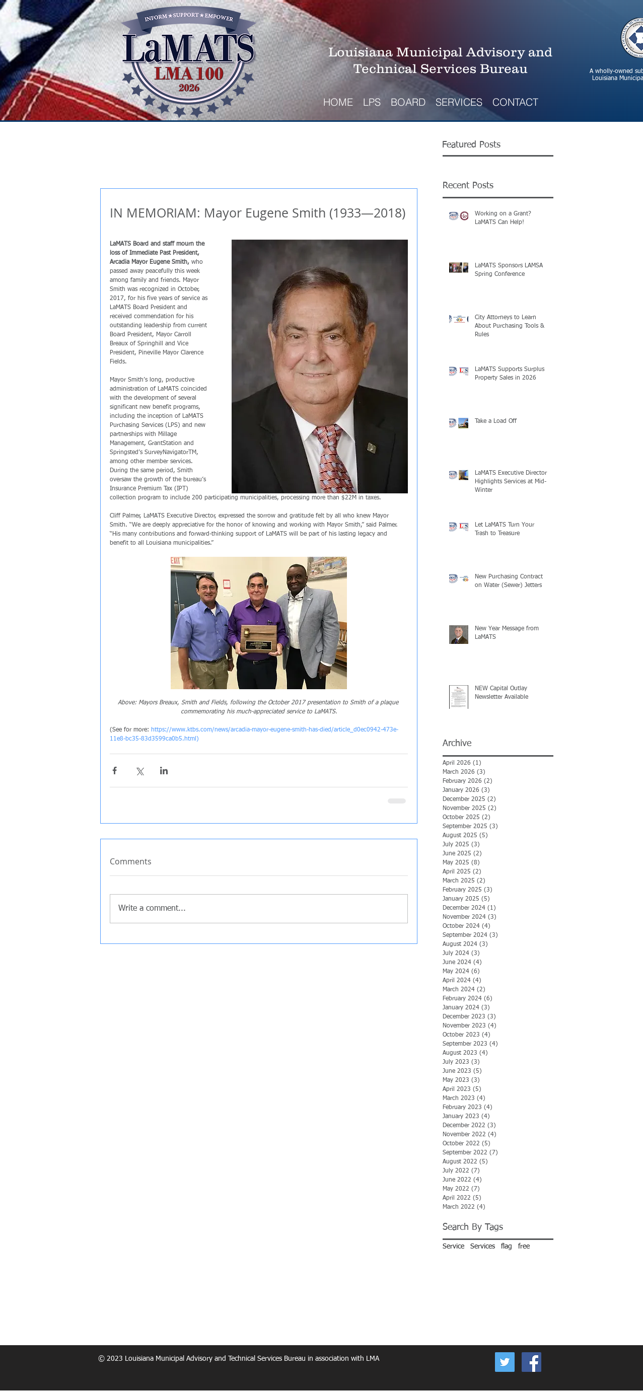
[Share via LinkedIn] (164, 770)
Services (482, 1246)
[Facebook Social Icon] (531, 1362)
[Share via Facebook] (114, 770)
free (524, 1246)
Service (453, 1246)
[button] (459, 102)
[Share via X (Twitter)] (139, 770)
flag (506, 1246)
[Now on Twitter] (505, 1362)
